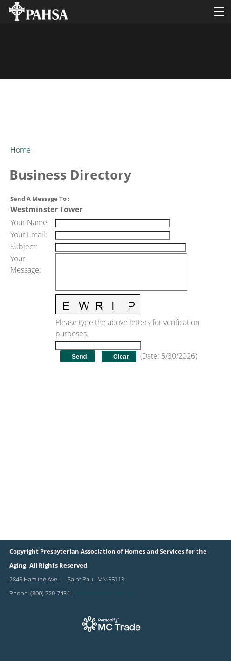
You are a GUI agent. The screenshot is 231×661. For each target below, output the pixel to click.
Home (20, 150)
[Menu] (219, 11)
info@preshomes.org (105, 593)
